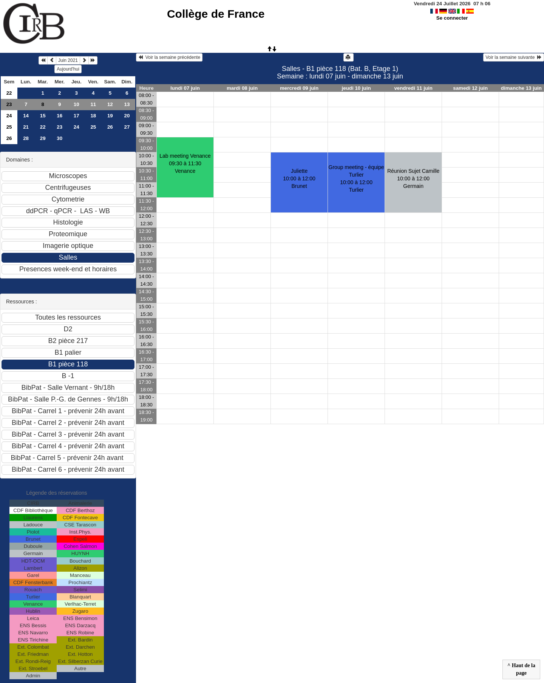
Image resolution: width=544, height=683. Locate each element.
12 (110, 104)
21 (26, 127)
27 (127, 127)
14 (26, 115)
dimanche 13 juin (521, 88)
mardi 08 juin (242, 88)
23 (9, 104)
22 (9, 93)
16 (59, 115)
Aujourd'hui (68, 69)
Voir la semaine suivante (513, 57)
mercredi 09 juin (299, 88)
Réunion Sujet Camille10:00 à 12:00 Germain (413, 178)
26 (110, 127)
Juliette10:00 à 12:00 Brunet (299, 178)
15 (43, 115)
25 (9, 127)
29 (43, 138)
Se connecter (452, 18)
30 (59, 138)
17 (76, 115)
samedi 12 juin (470, 88)
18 (93, 115)
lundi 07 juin (185, 88)
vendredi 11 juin (413, 88)
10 (76, 104)
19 (110, 115)
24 (9, 115)
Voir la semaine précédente (169, 57)
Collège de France (215, 14)
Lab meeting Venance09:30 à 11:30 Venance (184, 163)
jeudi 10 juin (356, 88)
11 (93, 104)
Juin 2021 (68, 60)
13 (127, 104)
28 (26, 138)
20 (127, 115)
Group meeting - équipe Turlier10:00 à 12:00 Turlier (356, 178)
